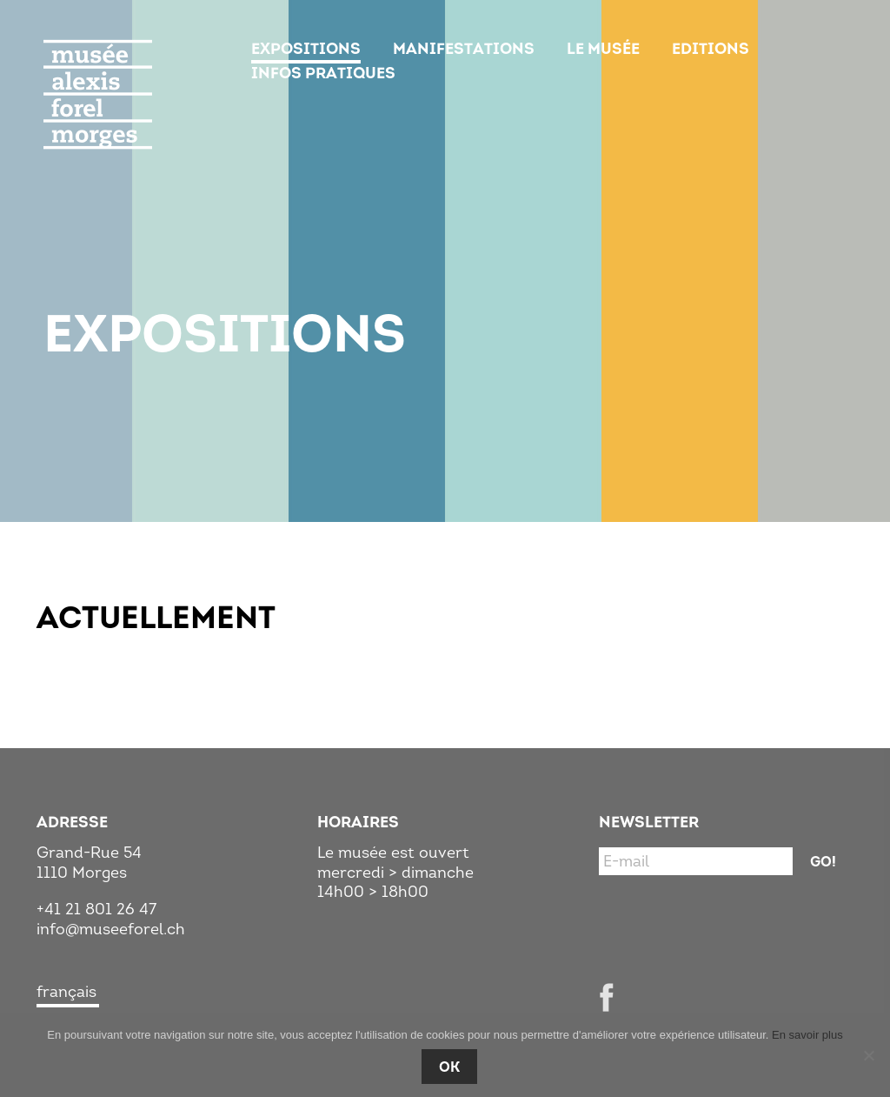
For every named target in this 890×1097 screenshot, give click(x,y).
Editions (710, 48)
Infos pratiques (323, 73)
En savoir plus (807, 1034)
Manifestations (464, 48)
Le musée (603, 48)
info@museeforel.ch (111, 929)
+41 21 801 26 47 (96, 909)
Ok (449, 1066)
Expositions (306, 48)
